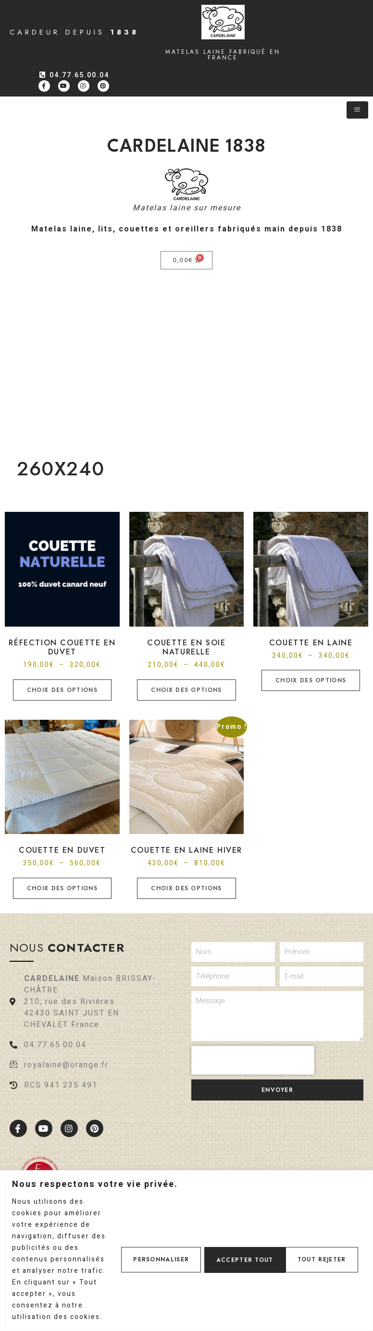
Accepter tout (318, 1242)
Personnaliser (150, 1242)
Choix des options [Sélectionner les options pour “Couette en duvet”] (62, 888)
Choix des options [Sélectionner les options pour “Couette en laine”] (310, 680)
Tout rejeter (234, 1242)
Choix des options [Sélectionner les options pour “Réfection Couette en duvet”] (62, 690)
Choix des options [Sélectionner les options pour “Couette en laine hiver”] (186, 888)
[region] (186, 1233)
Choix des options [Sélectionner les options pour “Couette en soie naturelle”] (186, 690)
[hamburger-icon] (357, 110)
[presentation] (252, 1060)
